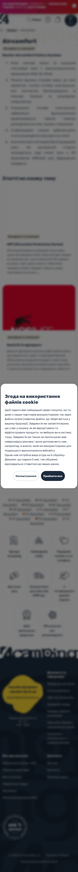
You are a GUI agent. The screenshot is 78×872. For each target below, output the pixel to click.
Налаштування (26, 476)
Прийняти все (52, 476)
